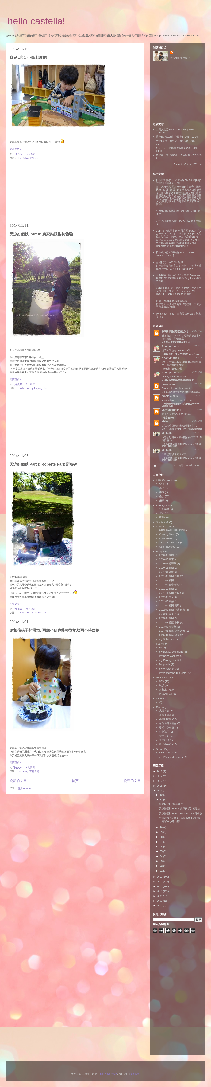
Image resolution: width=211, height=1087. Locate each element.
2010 (160, 891)
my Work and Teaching (171, 757)
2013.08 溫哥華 (167, 626)
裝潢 (161, 685)
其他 (161, 488)
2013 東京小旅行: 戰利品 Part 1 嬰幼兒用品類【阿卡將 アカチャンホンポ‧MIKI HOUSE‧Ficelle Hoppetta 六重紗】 (178, 291)
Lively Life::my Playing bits (32, 388)
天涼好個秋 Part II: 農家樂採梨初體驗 (41, 234)
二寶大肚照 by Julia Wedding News (175, 129)
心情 (161, 483)
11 (161, 799)
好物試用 (164, 731)
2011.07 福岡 (166, 580)
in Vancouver (166, 693)
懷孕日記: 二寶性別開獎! (169, 136)
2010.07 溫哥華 (167, 563)
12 (161, 794)
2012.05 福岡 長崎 (169, 605)
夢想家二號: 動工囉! (172, 368)
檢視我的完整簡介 (180, 58)
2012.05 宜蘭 (166, 601)
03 (161, 861)
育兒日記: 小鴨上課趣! (28, 57)
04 (161, 856)
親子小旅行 (165, 744)
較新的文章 (18, 781)
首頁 (75, 781)
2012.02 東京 (166, 597)
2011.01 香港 (166, 571)
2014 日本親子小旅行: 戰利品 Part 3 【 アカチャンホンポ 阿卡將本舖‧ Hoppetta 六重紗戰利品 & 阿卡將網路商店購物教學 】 (179, 233)
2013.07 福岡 (166, 618)
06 (161, 846)
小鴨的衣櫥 (165, 719)
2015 (160, 785)
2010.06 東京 (166, 559)
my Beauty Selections (171, 651)
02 (161, 865)
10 (161, 827)
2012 (160, 881)
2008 (160, 900)
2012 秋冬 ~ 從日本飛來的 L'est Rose (181, 354)
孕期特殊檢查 (166, 727)
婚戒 (161, 492)
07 (161, 841)
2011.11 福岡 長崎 (169, 593)
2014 (160, 790)
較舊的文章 (132, 781)
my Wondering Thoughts (172, 672)
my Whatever (166, 668)
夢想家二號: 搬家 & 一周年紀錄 (173, 155)
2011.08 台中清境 (169, 584)
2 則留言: (31, 384)
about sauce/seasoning (172, 529)
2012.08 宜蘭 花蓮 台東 (172, 609)
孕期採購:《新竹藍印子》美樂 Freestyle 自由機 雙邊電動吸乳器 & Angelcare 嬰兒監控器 (178, 278)
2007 (160, 905)
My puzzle (165, 664)
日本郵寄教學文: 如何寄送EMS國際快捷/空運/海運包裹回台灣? (178, 182)
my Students (166, 752)
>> (201, 164)
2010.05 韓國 (166, 555)
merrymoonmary (108, 1073)
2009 (160, 896)
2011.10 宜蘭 (166, 588)
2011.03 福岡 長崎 (169, 576)
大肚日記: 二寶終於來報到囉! (172, 140)
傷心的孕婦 (168, 417)
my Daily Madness (169, 656)
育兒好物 (164, 740)
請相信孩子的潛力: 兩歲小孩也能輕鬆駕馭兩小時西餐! (55, 630)
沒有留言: (31, 154)
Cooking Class (167, 534)
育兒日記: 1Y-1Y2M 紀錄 (169, 262)
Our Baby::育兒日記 (28, 158)
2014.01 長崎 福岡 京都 (172, 630)
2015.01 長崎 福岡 (169, 635)
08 (161, 836)
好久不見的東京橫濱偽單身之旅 (173, 148)
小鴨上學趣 (165, 715)
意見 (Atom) (24, 788)
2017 (160, 776)
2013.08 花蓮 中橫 (169, 622)
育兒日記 (164, 735)
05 (161, 851)
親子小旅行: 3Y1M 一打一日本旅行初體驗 (182, 429)
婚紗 (161, 500)
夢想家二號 (165, 689)
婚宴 (161, 496)
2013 (160, 876)
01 (161, 870)
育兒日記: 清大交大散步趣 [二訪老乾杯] (181, 392)
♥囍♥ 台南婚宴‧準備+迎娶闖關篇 (178, 380)
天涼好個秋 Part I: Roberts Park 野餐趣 (44, 464)
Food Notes (165, 538)
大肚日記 (164, 710)
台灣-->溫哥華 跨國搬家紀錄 (171, 300)
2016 (160, 781)
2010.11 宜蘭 (166, 567)
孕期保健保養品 (168, 723)
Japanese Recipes (169, 542)
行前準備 (164, 508)
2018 (160, 771)
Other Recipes (167, 546)
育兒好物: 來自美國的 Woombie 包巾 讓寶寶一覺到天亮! (181, 459)
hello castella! (36, 21)
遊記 (161, 513)
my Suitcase (166, 639)
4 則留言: (31, 767)
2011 (160, 886)
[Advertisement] (75, 191)
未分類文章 (162, 522)
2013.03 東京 (166, 613)
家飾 (161, 681)
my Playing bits (167, 660)
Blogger (135, 1073)
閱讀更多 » (15, 149)
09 (161, 832)
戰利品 (163, 517)
